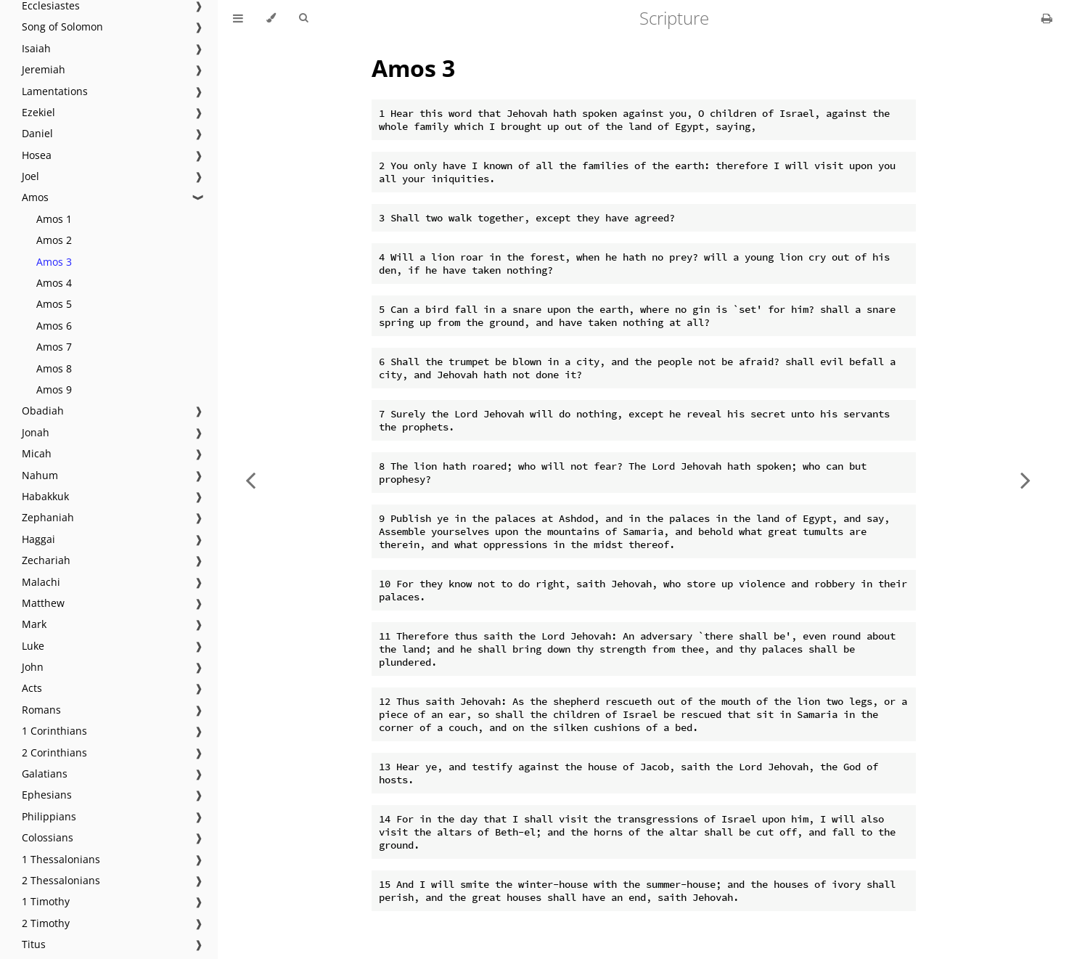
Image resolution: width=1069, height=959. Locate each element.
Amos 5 (54, 304)
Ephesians (47, 794)
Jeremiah (43, 69)
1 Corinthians (54, 731)
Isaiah (36, 48)
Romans (41, 710)
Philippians (49, 816)
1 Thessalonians (61, 859)
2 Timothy (46, 923)
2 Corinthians (54, 752)
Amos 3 (54, 262)
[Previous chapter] (250, 479)
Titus (34, 944)
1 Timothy (46, 901)
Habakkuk (45, 496)
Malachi (41, 582)
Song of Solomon (62, 26)
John (33, 667)
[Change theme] (271, 18)
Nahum (40, 475)
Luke (33, 646)
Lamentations (55, 91)
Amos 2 (54, 240)
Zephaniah (48, 517)
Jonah (35, 432)
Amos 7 (54, 347)
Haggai (38, 539)
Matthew (43, 603)
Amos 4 (54, 283)
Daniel (37, 133)
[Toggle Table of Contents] (238, 18)
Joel (30, 176)
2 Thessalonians (61, 880)
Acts (32, 688)
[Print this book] (1047, 18)
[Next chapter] (1025, 479)
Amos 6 (54, 325)
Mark (34, 624)
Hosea (37, 155)
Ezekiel (38, 112)
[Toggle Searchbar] (303, 18)
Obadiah (43, 410)
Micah (37, 453)
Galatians (44, 773)
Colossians (47, 837)
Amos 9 (54, 389)
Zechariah (46, 560)
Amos (35, 197)
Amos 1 (54, 219)
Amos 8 (54, 368)
